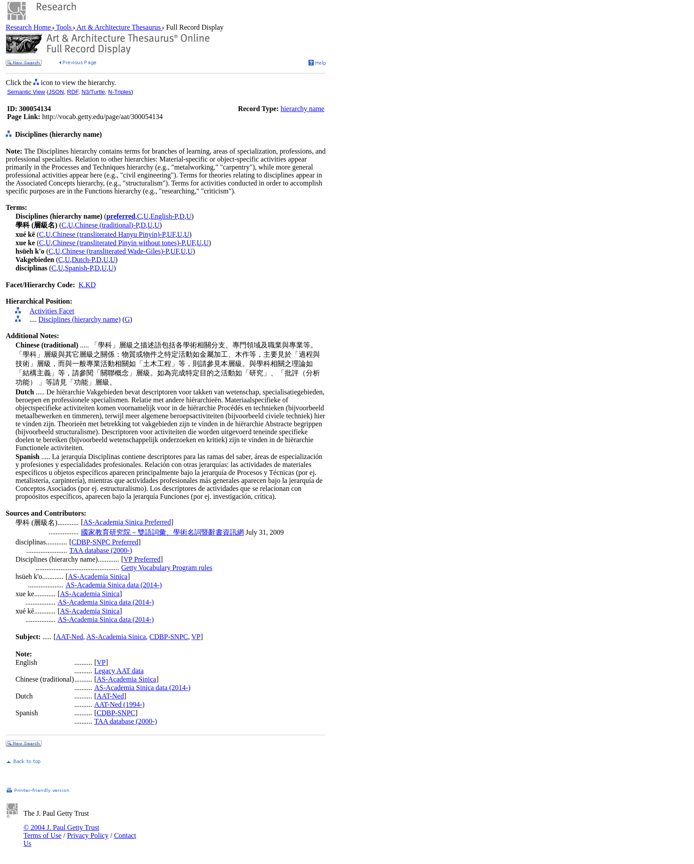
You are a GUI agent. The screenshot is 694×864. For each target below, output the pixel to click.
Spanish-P (79, 268)
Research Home (29, 27)
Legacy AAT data (119, 671)
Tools (63, 27)
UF (171, 234)
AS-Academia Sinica (98, 576)
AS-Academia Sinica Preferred (127, 522)
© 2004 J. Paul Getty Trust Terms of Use (61, 831)
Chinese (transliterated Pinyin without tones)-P (119, 243)
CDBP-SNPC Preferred (105, 542)
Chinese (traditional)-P (107, 225)
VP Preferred (141, 559)
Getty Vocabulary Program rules (166, 567)
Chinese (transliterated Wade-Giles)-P (115, 251)
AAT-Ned (69, 636)
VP (195, 636)
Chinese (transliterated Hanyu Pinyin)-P (109, 234)
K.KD (87, 285)
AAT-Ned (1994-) (119, 704)
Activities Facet (52, 311)
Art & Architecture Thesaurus (118, 27)
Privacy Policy (87, 835)
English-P (163, 216)
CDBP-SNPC (169, 636)
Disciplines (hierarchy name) (80, 319)
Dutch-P (83, 259)
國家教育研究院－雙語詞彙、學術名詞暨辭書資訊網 (162, 532)
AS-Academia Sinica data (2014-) (114, 585)
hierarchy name (302, 108)
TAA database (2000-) (100, 550)
